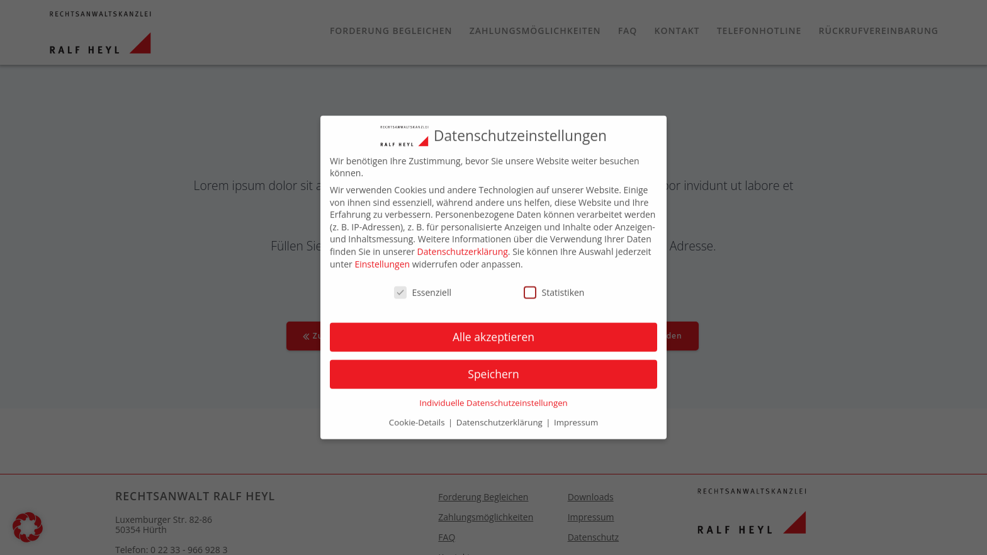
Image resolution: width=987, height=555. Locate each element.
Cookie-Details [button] (418, 416)
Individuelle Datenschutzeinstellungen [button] (493, 396)
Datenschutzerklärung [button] (500, 416)
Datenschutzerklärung (462, 245)
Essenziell (422, 286)
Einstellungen (382, 257)
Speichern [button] (493, 367)
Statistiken (554, 286)
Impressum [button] (576, 416)
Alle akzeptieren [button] (493, 330)
